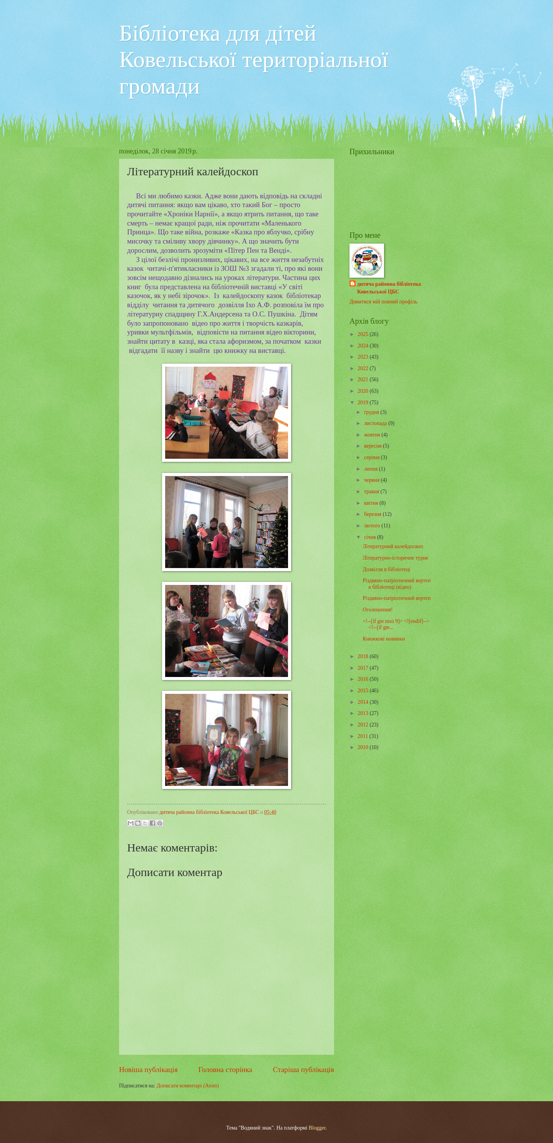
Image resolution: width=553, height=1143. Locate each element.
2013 (363, 713)
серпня (372, 457)
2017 (363, 668)
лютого (372, 526)
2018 (363, 656)
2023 (363, 357)
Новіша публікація (148, 1070)
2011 (363, 736)
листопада (376, 423)
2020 (363, 391)
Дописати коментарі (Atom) (188, 1086)
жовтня (372, 435)
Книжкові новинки (384, 639)
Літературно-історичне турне (395, 558)
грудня (372, 412)
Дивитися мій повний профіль (383, 302)
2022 (363, 368)
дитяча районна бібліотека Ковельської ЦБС (389, 287)
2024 (363, 346)
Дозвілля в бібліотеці (386, 569)
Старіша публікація (303, 1070)
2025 (363, 334)
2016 (363, 679)
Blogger (317, 1128)
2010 (363, 747)
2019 (363, 402)
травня (372, 491)
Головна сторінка (225, 1070)
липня (371, 469)
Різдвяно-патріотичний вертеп (396, 598)
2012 (363, 725)
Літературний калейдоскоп (393, 546)
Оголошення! (377, 610)
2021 (363, 379)
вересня (373, 446)
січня (370, 537)
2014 (363, 702)
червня (372, 480)
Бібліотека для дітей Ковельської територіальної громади (253, 59)
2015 (363, 690)
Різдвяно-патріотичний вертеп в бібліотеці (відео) (396, 584)
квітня (371, 503)
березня (373, 514)
